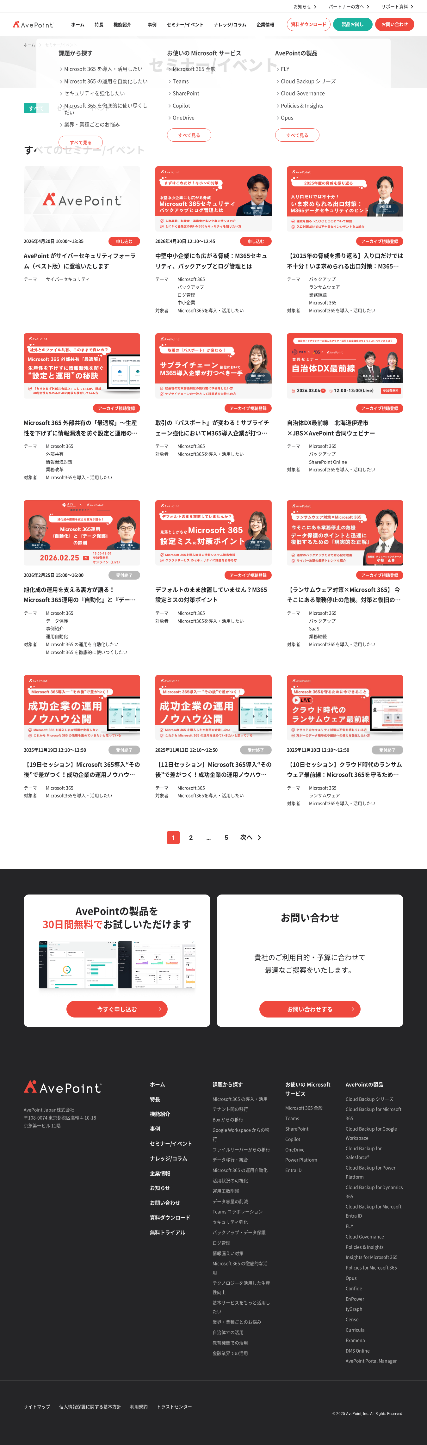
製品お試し (353, 24)
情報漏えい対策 (228, 1253)
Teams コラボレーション (238, 1211)
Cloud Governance (365, 1236)
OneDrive (295, 1149)
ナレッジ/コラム (230, 24)
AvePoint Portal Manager (371, 1360)
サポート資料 (394, 6)
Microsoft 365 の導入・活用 (240, 1099)
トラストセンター (174, 1406)
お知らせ (302, 6)
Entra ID (293, 1170)
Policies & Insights (365, 1247)
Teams (292, 1118)
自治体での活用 (228, 1332)
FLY (349, 1226)
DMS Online (358, 1350)
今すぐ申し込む (117, 1009)
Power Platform (301, 1159)
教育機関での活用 (230, 1342)
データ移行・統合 (230, 1159)
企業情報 (265, 24)
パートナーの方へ (346, 6)
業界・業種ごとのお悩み (237, 1322)
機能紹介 (122, 24)
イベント (100, 108)
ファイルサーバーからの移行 (241, 1149)
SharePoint (296, 1128)
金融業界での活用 (230, 1353)
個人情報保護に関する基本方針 (90, 1406)
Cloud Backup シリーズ (369, 1099)
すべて (36, 108)
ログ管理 (221, 1242)
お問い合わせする (310, 1009)
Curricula (355, 1329)
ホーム (77, 24)
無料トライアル (167, 1232)
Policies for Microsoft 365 (371, 1267)
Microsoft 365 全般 (304, 1107)
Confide (354, 1288)
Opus (351, 1278)
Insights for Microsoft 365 (372, 1257)
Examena (355, 1340)
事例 (152, 24)
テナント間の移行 (230, 1109)
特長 (99, 24)
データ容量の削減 (230, 1201)
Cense (352, 1319)
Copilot (292, 1139)
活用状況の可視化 (230, 1180)
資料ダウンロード (308, 24)
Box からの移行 (228, 1119)
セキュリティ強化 (230, 1222)
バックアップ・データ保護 (239, 1232)
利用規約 (139, 1406)
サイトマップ (37, 1406)
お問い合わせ (394, 24)
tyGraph (354, 1309)
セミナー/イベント (185, 24)
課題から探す (228, 1084)
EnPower (355, 1298)
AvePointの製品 (364, 1084)
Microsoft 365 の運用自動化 (240, 1170)
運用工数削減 (226, 1191)
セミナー (67, 108)
